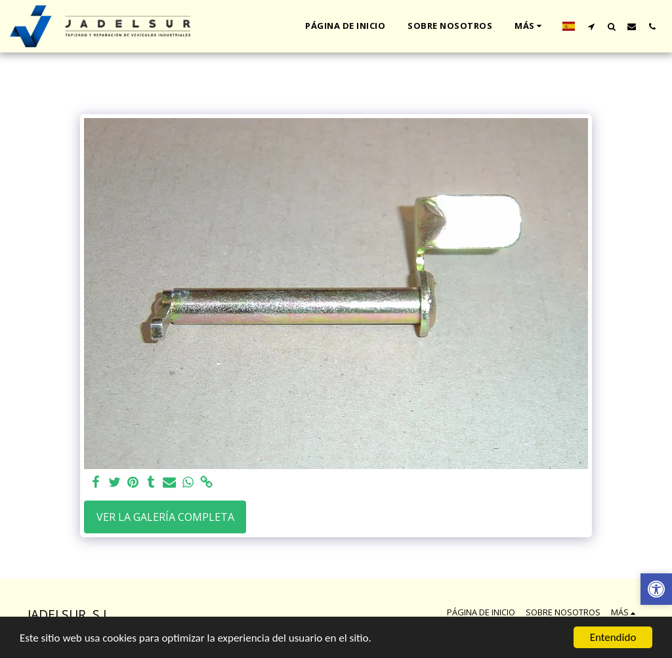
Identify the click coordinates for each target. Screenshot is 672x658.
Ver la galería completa (165, 517)
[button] (590, 26)
